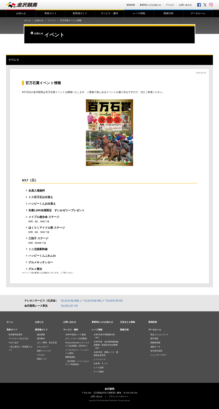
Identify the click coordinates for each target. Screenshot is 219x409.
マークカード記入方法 (18, 338)
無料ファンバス (44, 350)
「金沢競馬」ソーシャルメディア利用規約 (77, 363)
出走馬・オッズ (101, 363)
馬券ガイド (50, 13)
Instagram (211, 5)
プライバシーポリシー (119, 396)
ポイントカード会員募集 (76, 338)
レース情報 (139, 13)
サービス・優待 (109, 13)
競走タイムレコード (159, 334)
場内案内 (41, 338)
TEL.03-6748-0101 (94, 300)
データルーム (198, 13)
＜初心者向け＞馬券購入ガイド (20, 348)
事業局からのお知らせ (150, 4)
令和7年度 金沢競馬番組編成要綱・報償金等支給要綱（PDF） (106, 345)
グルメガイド (43, 346)
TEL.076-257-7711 (70, 305)
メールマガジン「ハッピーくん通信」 (77, 351)
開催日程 (168, 13)
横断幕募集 (70, 357)
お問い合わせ (185, 4)
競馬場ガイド (80, 13)
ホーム (27, 20)
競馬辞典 (131, 4)
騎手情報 (154, 338)
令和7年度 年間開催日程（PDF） (104, 336)
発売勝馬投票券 (15, 334)
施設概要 (41, 334)
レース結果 (99, 367)
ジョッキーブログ (158, 355)
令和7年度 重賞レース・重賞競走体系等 (106, 354)
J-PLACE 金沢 (13, 342)
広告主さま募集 (127, 322)
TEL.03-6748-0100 (70, 300)
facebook (199, 5)
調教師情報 (155, 342)
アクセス (170, 4)
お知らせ (21, 13)
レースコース (100, 359)
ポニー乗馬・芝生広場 (47, 342)
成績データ (155, 346)
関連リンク (42, 358)
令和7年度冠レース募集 (75, 334)
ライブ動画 (99, 371)
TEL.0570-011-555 (117, 300)
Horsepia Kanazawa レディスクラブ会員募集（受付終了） (77, 344)
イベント (51, 20)
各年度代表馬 (156, 350)
